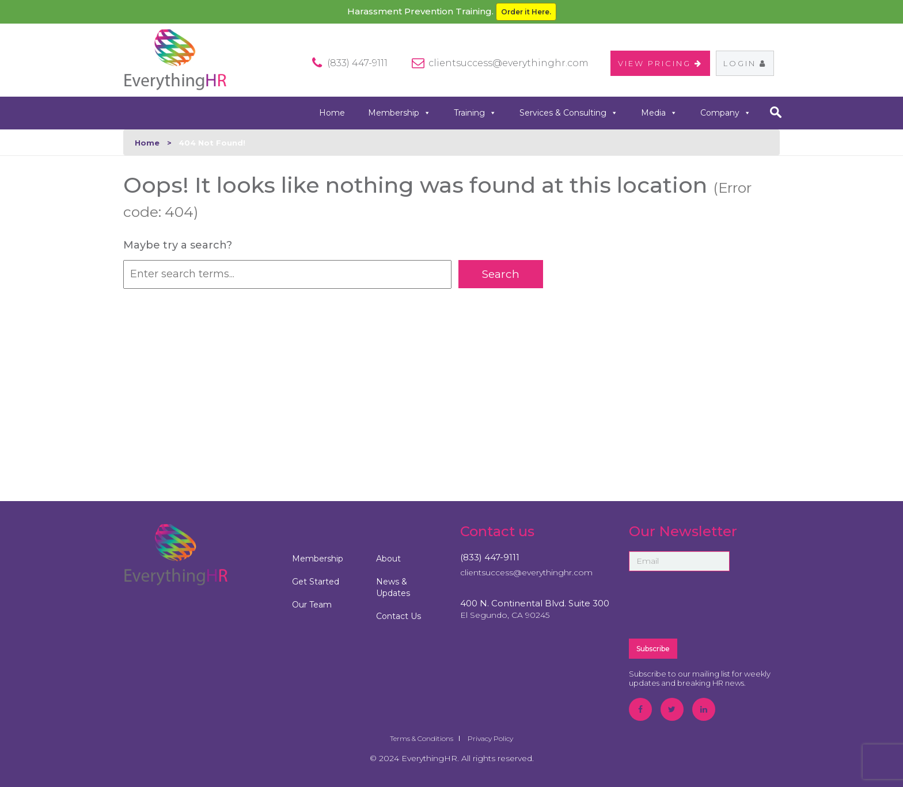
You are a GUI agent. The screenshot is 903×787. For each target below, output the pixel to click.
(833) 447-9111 (489, 557)
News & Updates (393, 587)
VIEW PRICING (660, 63)
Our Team (312, 604)
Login (745, 63)
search (775, 112)
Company (725, 113)
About (388, 558)
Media (659, 113)
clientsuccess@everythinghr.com (508, 63)
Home (332, 113)
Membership (399, 113)
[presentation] (716, 604)
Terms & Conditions (421, 738)
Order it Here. (526, 11)
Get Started (315, 581)
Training (475, 113)
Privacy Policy (490, 738)
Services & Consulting (568, 113)
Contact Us (398, 616)
